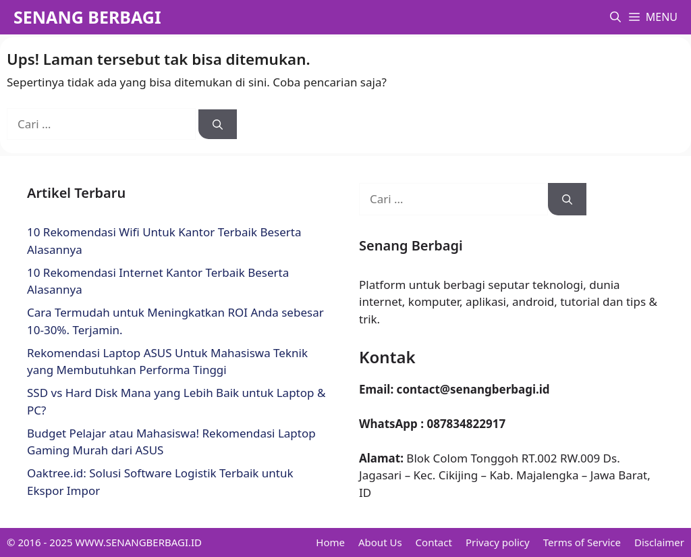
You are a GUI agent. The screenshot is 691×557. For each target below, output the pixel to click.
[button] (615, 17)
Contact (434, 542)
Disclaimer (659, 542)
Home (330, 542)
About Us (380, 542)
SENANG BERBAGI (87, 16)
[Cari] (217, 124)
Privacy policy (498, 542)
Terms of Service (582, 542)
